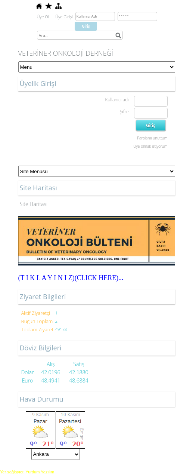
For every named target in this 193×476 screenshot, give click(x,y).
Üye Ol (43, 16)
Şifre (124, 111)
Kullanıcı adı (116, 99)
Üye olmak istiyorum (150, 146)
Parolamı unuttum (152, 138)
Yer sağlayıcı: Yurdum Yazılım (27, 472)
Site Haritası (34, 204)
